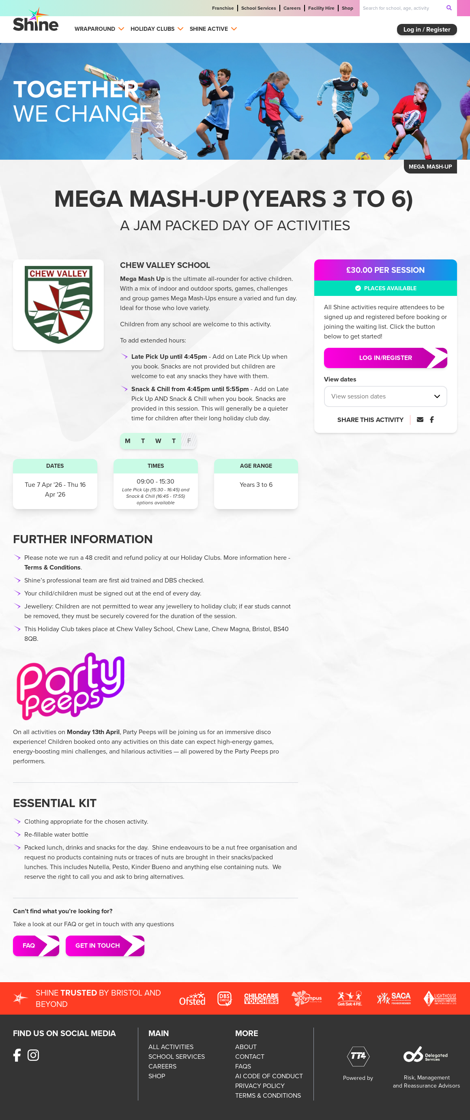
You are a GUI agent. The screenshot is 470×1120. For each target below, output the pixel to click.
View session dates (358, 396)
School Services (258, 8)
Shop (347, 8)
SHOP (156, 1076)
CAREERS (162, 1066)
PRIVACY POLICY (260, 1085)
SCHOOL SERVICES (176, 1056)
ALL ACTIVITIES (170, 1046)
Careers (292, 8)
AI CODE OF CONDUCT (269, 1076)
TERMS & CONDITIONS (268, 1095)
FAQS (243, 1066)
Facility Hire (321, 8)
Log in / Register (427, 29)
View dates (340, 379)
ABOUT (246, 1046)
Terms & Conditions (52, 567)
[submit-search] (449, 7)
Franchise (223, 8)
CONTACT (249, 1056)
